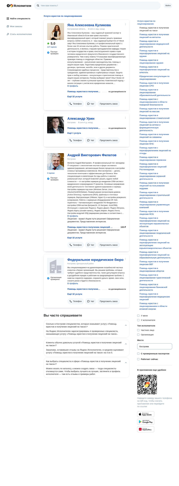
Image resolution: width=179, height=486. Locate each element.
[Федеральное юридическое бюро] (55, 266)
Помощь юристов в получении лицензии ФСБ (154, 212)
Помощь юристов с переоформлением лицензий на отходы (155, 150)
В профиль (72, 86)
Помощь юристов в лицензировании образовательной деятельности (154, 92)
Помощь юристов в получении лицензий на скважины (154, 135)
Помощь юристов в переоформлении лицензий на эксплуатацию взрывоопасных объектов (154, 222)
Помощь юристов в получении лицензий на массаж (154, 110)
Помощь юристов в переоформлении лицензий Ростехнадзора (152, 167)
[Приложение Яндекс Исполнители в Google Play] (145, 422)
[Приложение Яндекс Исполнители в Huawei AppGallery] (145, 429)
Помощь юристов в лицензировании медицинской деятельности (154, 44)
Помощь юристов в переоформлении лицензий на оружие (154, 53)
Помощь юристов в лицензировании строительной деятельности (154, 195)
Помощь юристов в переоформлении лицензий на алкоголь (154, 70)
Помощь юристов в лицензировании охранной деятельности (152, 176)
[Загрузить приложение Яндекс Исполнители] (154, 384)
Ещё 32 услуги (74, 96)
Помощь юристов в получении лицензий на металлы (154, 35)
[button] (75, 104)
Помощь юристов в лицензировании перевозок (152, 158)
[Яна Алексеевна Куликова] (55, 31)
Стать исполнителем (19, 34)
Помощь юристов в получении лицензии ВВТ (154, 262)
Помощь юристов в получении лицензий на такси (84, 91)
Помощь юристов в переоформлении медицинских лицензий (154, 297)
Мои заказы (14, 26)
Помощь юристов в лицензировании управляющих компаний (154, 205)
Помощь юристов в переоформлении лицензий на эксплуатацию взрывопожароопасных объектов (155, 244)
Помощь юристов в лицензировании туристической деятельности (154, 278)
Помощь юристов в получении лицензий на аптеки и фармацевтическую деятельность (154, 126)
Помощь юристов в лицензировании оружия (151, 61)
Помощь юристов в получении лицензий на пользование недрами (154, 186)
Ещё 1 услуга (74, 133)
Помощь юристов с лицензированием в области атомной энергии (153, 306)
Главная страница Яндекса (8, 5)
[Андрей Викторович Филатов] (55, 161)
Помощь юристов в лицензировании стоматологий (154, 116)
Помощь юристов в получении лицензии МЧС (154, 142)
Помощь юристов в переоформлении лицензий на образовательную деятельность (154, 255)
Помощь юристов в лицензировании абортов (151, 269)
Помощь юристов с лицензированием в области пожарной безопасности (153, 102)
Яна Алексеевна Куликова (89, 25)
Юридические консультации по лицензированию (154, 77)
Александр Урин (80, 118)
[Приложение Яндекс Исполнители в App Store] (145, 414)
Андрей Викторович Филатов (91, 155)
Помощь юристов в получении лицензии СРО (154, 84)
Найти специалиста (18, 18)
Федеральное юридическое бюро (95, 260)
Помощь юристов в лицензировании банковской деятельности (153, 287)
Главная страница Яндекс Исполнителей (19, 5)
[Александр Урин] (55, 125)
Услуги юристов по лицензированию (146, 22)
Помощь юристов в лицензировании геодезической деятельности (154, 233)
